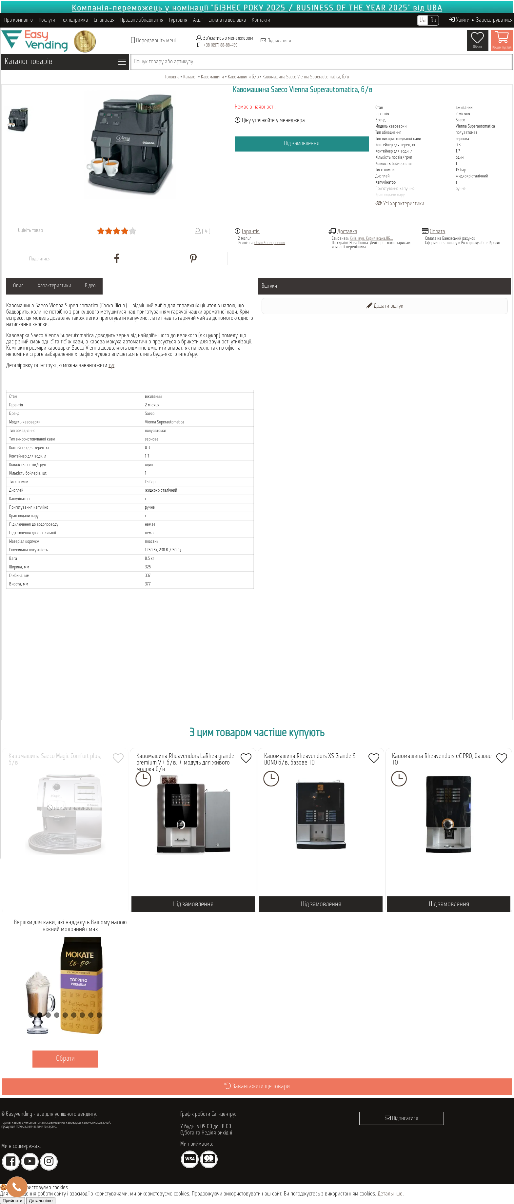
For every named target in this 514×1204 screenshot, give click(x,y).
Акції (198, 20)
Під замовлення (302, 144)
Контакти (261, 20)
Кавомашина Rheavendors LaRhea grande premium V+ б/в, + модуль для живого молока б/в (185, 763)
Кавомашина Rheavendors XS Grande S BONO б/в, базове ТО (310, 759)
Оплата (437, 232)
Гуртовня (178, 20)
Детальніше (390, 1194)
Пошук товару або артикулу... (165, 62)
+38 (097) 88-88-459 (220, 45)
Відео (106, 286)
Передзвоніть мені (153, 40)
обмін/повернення (269, 243)
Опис (21, 286)
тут (111, 365)
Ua (422, 20)
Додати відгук (384, 305)
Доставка (347, 232)
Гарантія (251, 232)
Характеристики (63, 286)
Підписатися (275, 41)
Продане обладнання (141, 20)
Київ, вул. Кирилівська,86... (371, 238)
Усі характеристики (399, 204)
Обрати (65, 1059)
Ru (433, 20)
